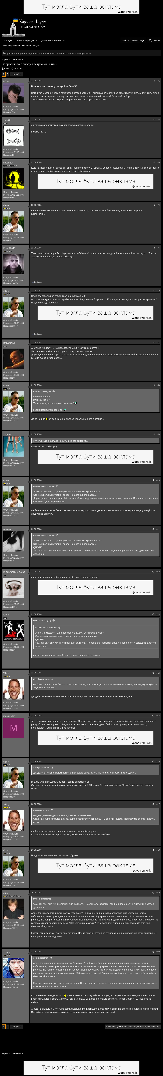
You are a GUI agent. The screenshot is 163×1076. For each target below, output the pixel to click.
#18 (158, 850)
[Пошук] (154, 40)
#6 (159, 290)
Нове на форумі (25, 40)
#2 (159, 120)
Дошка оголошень (51, 40)
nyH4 (7, 68)
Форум (8, 40)
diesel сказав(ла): (41, 679)
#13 (158, 614)
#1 (159, 81)
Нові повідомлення (11, 45)
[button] (37, 40)
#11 (158, 529)
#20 (158, 952)
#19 (158, 893)
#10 (158, 480)
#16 (158, 761)
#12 (158, 572)
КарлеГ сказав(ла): (42, 391)
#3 (159, 162)
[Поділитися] (154, 81)
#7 (159, 342)
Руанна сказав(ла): (42, 620)
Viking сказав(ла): (41, 767)
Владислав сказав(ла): (44, 486)
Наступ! (15, 74)
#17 (158, 804)
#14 (158, 673)
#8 (159, 385)
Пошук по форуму (30, 45)
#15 (158, 716)
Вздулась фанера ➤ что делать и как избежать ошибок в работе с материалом (47, 53)
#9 (159, 434)
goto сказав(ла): (41, 958)
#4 (159, 205)
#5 (159, 248)
